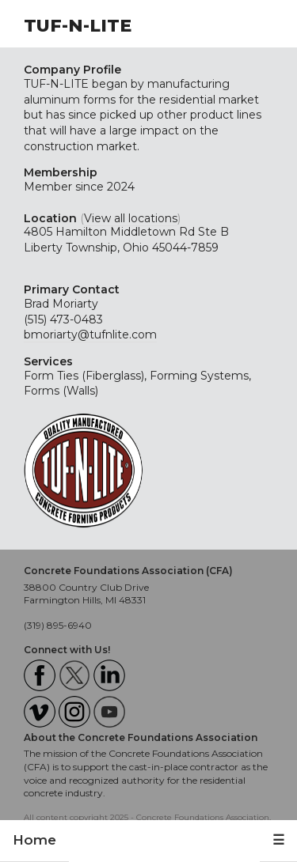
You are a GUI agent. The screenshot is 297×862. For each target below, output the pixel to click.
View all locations (130, 218)
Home (34, 840)
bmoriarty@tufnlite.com (90, 334)
